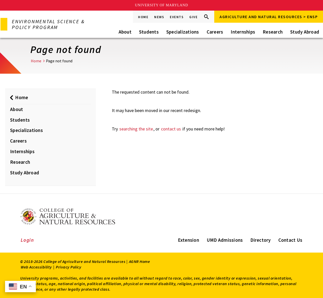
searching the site (136, 129)
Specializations (182, 32)
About (125, 32)
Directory (260, 240)
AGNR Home (139, 261)
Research (273, 32)
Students (149, 32)
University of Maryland (161, 5)
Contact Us (290, 240)
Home (143, 17)
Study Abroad (304, 32)
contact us (171, 129)
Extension (188, 240)
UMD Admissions (225, 240)
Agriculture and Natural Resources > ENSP (269, 16)
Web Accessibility (36, 266)
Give (193, 17)
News (159, 17)
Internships (243, 32)
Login (27, 240)
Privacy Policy (68, 266)
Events (176, 17)
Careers (215, 32)
